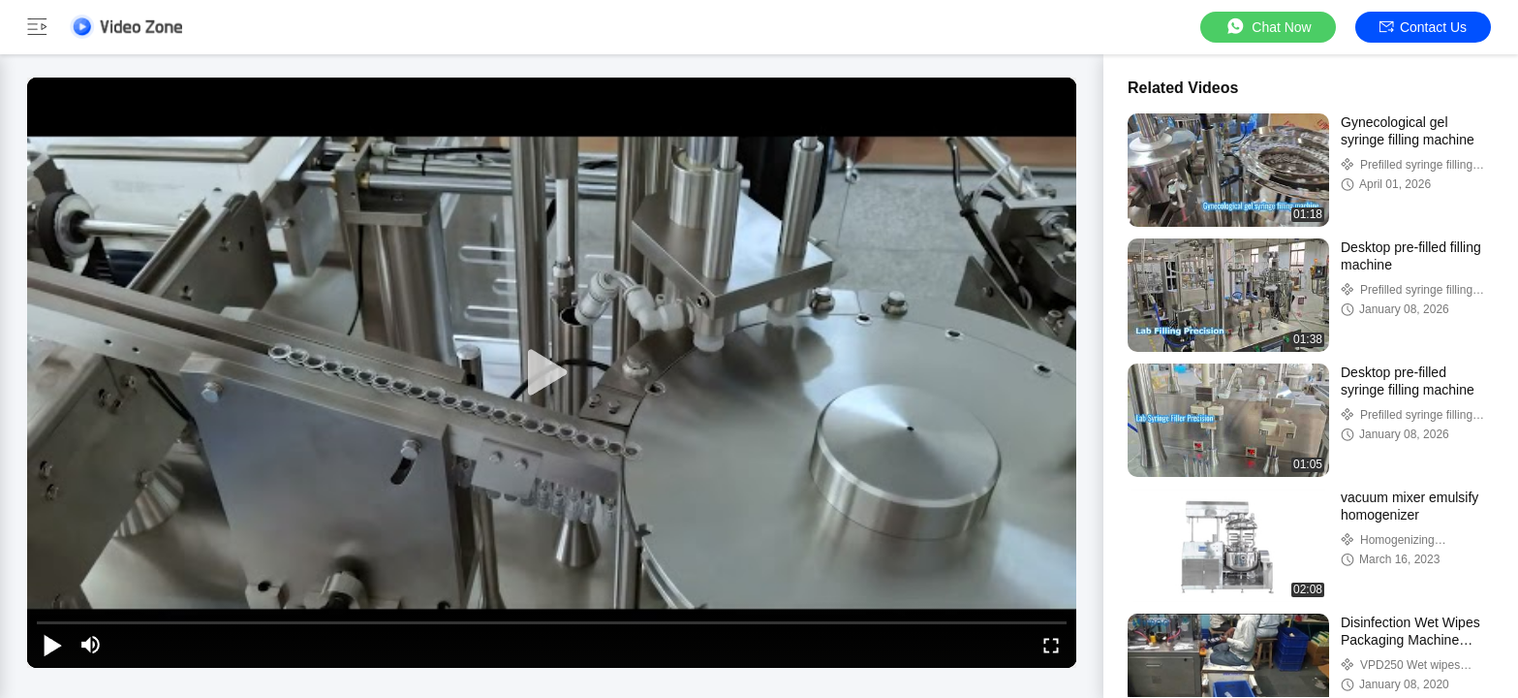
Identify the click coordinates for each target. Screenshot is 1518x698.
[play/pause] (52, 644)
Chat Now (1267, 26)
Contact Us (1423, 27)
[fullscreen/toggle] (1051, 644)
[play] (552, 373)
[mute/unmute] (91, 644)
